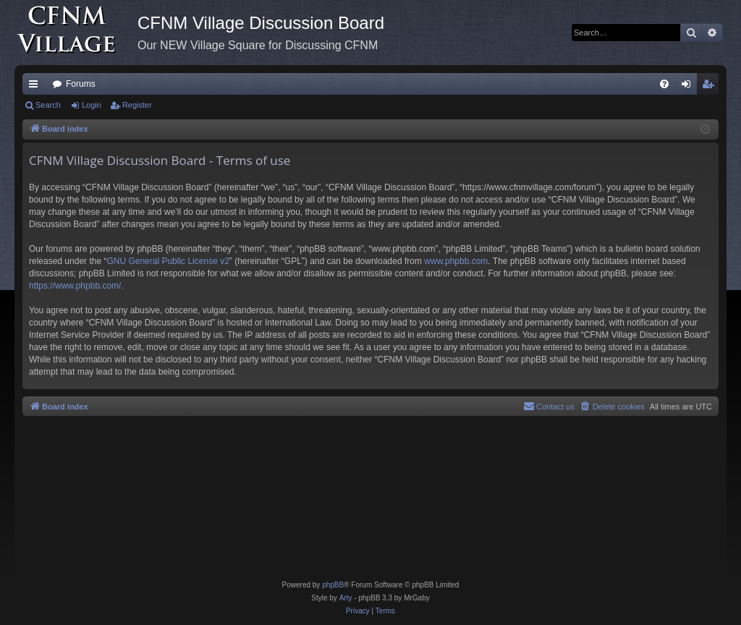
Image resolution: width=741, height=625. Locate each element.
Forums (81, 84)
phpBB (333, 585)
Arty (345, 598)
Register (137, 105)
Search (48, 105)
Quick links (36, 87)
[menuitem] (664, 84)
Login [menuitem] (689, 87)
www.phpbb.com (456, 261)
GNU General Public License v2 (167, 261)
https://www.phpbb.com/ (75, 286)
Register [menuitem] (711, 87)
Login (91, 105)
